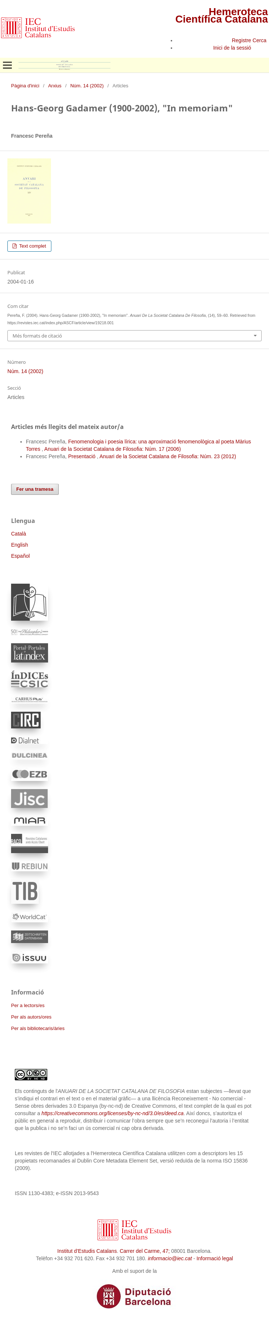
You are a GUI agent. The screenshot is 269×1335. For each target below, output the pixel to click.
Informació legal (215, 1258)
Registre (241, 40)
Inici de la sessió (232, 48)
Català (18, 534)
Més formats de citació (37, 335)
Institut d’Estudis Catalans (87, 1251)
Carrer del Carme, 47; (145, 1251)
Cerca (259, 40)
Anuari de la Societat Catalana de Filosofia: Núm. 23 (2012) (167, 456)
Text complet (32, 246)
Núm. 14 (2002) (86, 85)
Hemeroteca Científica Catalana (221, 15)
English (19, 545)
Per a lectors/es (27, 1005)
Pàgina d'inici (25, 85)
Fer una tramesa (35, 489)
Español (20, 556)
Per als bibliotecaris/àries (38, 1028)
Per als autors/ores (31, 1017)
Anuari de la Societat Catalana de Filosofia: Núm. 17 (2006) (112, 449)
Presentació (82, 456)
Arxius (54, 85)
